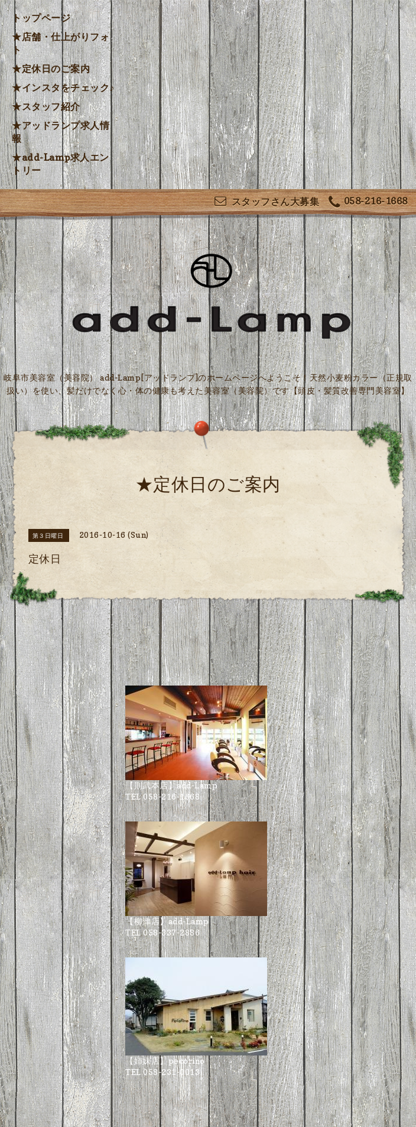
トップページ (41, 18)
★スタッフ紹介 (46, 106)
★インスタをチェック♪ (63, 87)
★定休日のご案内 (51, 68)
